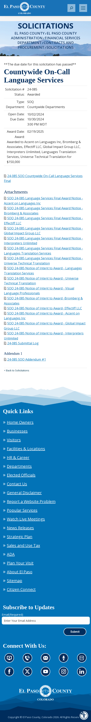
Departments (19, 466)
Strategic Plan (19, 536)
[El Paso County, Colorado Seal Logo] (45, 693)
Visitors (14, 440)
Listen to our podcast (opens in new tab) (65, 660)
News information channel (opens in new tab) (10, 660)
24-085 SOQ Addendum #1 (25, 359)
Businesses (17, 431)
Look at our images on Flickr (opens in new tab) (83, 660)
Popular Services (22, 510)
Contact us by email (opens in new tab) (47, 660)
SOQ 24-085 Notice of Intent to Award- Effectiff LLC (43, 308)
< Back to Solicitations (16, 370)
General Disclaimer (24, 492)
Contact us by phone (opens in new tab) (28, 660)
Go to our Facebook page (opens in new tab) (10, 674)
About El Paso (19, 571)
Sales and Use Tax (23, 545)
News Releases (20, 527)
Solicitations (60, 47)
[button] (71, 8)
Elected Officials (21, 475)
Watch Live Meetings (26, 519)
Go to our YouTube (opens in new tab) (46, 674)
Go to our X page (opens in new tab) (28, 674)
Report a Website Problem (31, 501)
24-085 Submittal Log (21, 343)
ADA (11, 554)
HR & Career (18, 457)
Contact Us (17, 483)
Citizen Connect (21, 589)
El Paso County (30, 33)
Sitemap (14, 580)
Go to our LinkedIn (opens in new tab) (83, 674)
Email (12, 614)
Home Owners (20, 422)
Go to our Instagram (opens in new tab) (65, 674)
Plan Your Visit (20, 563)
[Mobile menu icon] (83, 8)
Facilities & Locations (26, 448)
